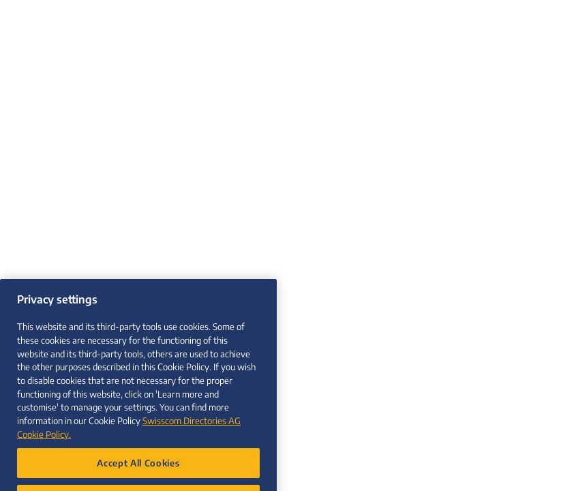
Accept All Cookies (138, 471)
